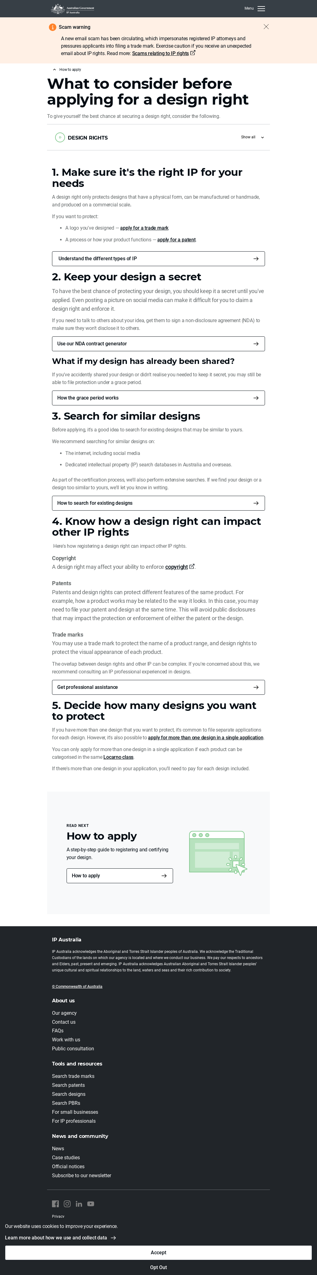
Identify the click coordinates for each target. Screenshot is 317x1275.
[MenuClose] (255, 8)
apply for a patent (176, 240)
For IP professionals (74, 1121)
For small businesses (75, 1112)
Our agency (64, 1013)
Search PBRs (66, 1103)
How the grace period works (87, 398)
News (58, 1149)
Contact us (64, 1022)
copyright (176, 567)
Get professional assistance (87, 687)
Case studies (66, 1157)
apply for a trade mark (144, 228)
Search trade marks (73, 1076)
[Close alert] (263, 26)
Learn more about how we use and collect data (56, 1238)
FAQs (57, 1031)
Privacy (58, 1216)
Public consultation (73, 1049)
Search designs (68, 1094)
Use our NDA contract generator (92, 344)
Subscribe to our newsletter (81, 1175)
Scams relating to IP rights (160, 53)
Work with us (66, 1040)
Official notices (68, 1166)
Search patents (68, 1085)
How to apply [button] (86, 876)
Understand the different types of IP (97, 258)
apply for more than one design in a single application (205, 738)
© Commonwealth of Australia (77, 986)
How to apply (70, 69)
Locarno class (118, 757)
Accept (158, 1253)
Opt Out (158, 1267)
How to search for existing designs (94, 503)
